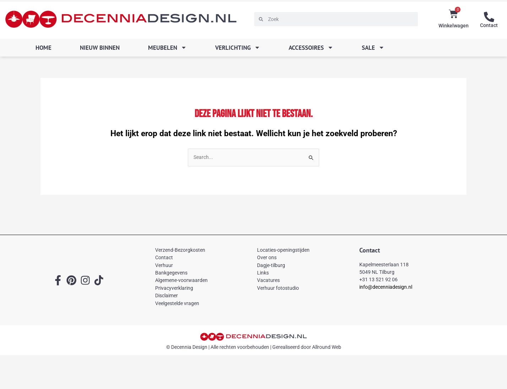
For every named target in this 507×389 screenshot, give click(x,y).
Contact (489, 25)
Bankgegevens (171, 273)
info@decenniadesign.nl (385, 287)
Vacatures (268, 280)
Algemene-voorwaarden (181, 280)
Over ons (267, 258)
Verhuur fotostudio (278, 288)
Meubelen (167, 47)
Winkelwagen (453, 25)
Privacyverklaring (174, 288)
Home (43, 48)
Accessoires (311, 47)
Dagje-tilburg (271, 265)
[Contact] (489, 17)
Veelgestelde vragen (177, 303)
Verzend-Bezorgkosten (180, 250)
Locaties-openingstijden (283, 250)
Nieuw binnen (100, 48)
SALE (373, 47)
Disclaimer (166, 296)
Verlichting (237, 47)
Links (263, 273)
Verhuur (164, 265)
